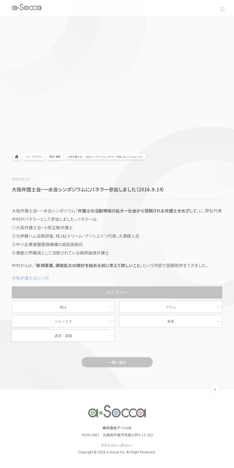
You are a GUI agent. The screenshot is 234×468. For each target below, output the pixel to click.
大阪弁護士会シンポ (30, 278)
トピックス (63, 321)
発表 (170, 321)
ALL (63, 307)
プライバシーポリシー (117, 445)
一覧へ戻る (117, 362)
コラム (170, 307)
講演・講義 (63, 336)
